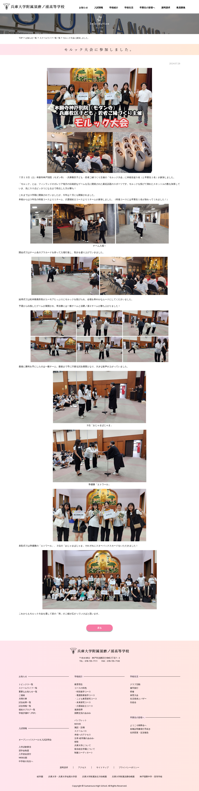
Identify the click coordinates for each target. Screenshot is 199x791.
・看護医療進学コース (84, 695)
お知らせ (83, 7)
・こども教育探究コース (85, 698)
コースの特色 (80, 687)
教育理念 (78, 684)
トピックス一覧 (26, 684)
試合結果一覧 (25, 702)
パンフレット (80, 720)
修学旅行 (134, 687)
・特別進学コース (82, 691)
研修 (132, 691)
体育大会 (134, 695)
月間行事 (23, 698)
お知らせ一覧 (31, 38)
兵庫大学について (82, 745)
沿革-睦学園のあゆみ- (84, 738)
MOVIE (77, 723)
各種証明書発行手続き (140, 728)
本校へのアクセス (82, 734)
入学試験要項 (25, 746)
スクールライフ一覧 (28, 687)
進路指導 (78, 709)
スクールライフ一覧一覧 (50, 38)
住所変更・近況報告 (139, 732)
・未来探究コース (82, 702)
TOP (21, 38)
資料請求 (165, 7)
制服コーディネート (83, 752)
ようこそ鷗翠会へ (138, 725)
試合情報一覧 (25, 705)
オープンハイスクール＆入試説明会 (35, 739)
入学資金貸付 (25, 754)
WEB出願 (23, 757)
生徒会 (133, 702)
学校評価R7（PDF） (28, 713)
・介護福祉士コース (83, 705)
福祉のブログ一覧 (27, 709)
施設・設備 (79, 727)
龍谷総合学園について (84, 748)
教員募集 (180, 7)
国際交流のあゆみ (82, 713)
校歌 (76, 741)
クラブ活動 (135, 684)
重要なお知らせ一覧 (28, 691)
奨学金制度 (24, 750)
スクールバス (80, 731)
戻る (99, 627)
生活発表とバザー (138, 698)
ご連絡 (22, 695)
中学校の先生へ (26, 761)
